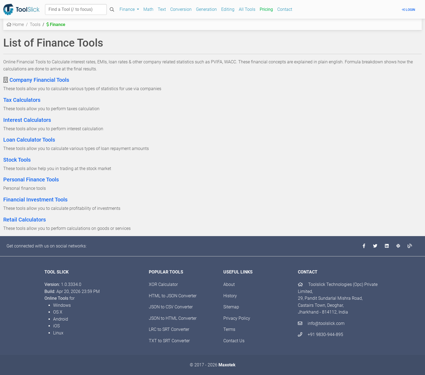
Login (408, 10)
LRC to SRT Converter (169, 329)
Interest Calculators (27, 120)
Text (162, 9)
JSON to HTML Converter (173, 318)
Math (148, 9)
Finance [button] (128, 9)
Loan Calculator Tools (29, 139)
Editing (227, 9)
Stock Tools (17, 159)
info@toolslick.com (321, 323)
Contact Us (233, 340)
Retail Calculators (24, 219)
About (229, 284)
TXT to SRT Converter (169, 340)
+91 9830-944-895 (320, 334)
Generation (206, 9)
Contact (284, 9)
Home (15, 24)
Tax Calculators (21, 100)
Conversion (181, 9)
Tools (35, 24)
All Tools (247, 9)
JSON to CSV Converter (171, 306)
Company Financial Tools (39, 80)
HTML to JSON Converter (173, 295)
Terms (229, 329)
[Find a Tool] (76, 9)
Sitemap (231, 306)
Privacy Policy (236, 318)
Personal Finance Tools (31, 179)
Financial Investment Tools (35, 199)
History (230, 295)
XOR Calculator (163, 284)
